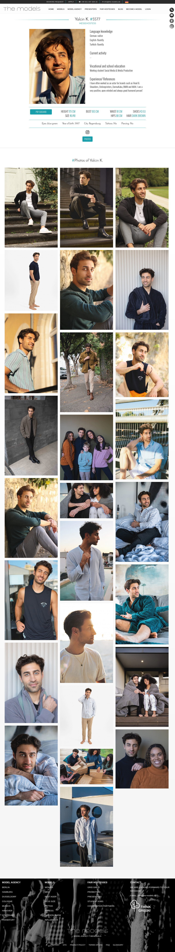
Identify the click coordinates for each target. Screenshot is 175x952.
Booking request (55, 2)
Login (148, 9)
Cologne (7, 901)
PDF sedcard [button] (41, 112)
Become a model (134, 9)
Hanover (7, 910)
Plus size (50, 901)
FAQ (108, 945)
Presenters (91, 9)
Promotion (94, 892)
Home (51, 9)
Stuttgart (8, 915)
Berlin (6, 887)
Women (49, 887)
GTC (65, 945)
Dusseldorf (9, 896)
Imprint (55, 945)
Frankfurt (8, 920)
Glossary (118, 945)
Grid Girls (94, 887)
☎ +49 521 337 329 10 (88, 2)
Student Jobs (95, 901)
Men (47, 892)
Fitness (49, 910)
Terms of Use (96, 945)
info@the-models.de (147, 895)
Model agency (75, 9)
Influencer (51, 920)
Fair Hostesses (97, 882)
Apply (71, 2)
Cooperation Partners (101, 906)
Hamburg (7, 892)
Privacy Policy (77, 945)
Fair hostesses (107, 9)
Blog (120, 9)
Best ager (51, 896)
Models (60, 9)
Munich (6, 906)
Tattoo (49, 906)
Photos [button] (87, 139)
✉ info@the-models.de (111, 2)
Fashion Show (53, 915)
